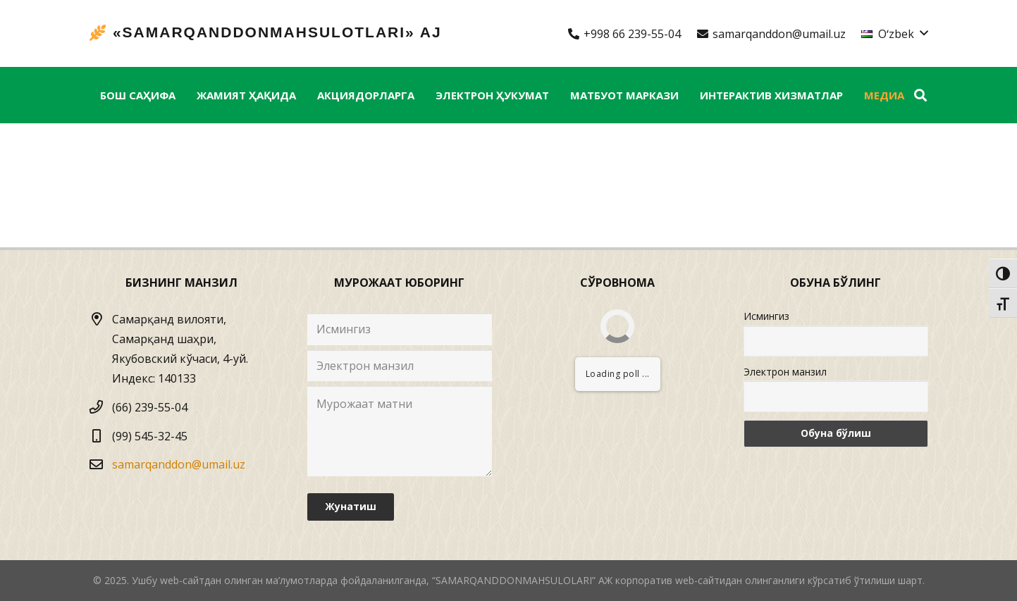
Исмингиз (766, 316)
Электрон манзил (785, 371)
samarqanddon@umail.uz (178, 464)
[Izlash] (920, 95)
